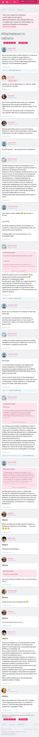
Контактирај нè (28, 729)
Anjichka (11, 96)
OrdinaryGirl (12, 591)
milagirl (11, 513)
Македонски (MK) (6, 729)
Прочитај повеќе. (9, 27)
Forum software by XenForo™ (9, 734)
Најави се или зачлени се (28, 1)
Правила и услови (20, 731)
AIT (9, 690)
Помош (36, 729)
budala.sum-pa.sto (18, 455)
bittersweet (12, 159)
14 (19, 42)
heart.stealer (7, 455)
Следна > (24, 42)
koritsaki (11, 77)
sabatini (6, 70)
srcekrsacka (13, 206)
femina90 (11, 122)
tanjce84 (6, 298)
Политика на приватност (9, 733)
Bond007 (6, 390)
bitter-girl (11, 538)
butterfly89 (12, 462)
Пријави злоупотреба (8, 731)
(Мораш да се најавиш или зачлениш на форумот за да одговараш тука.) (18, 716)
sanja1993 (12, 49)
